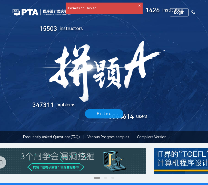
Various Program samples (108, 137)
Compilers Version (151, 137)
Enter (104, 113)
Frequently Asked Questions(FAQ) (51, 137)
